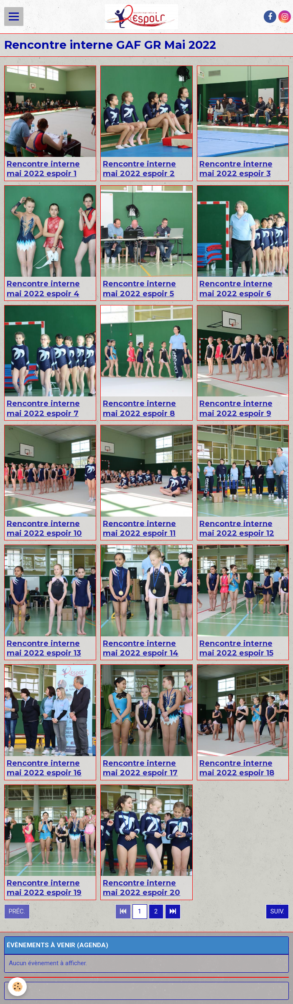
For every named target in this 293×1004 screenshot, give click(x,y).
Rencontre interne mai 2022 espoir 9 (236, 408)
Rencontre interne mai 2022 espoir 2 (139, 168)
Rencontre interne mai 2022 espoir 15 (236, 648)
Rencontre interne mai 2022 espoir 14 (140, 648)
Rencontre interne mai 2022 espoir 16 (44, 768)
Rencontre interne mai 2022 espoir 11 (139, 528)
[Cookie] (17, 986)
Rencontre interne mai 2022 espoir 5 (139, 288)
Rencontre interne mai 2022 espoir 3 (236, 168)
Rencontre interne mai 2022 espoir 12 (236, 528)
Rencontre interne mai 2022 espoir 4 (43, 288)
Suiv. (277, 911)
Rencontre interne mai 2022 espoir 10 (44, 528)
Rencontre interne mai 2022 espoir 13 (44, 648)
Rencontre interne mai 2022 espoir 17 (140, 768)
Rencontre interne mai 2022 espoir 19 (44, 887)
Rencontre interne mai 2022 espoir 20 (141, 887)
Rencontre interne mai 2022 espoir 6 (236, 288)
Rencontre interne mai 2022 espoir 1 (43, 168)
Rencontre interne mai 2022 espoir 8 (139, 408)
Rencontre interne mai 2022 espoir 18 (236, 768)
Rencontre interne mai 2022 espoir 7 (43, 408)
